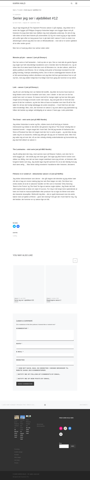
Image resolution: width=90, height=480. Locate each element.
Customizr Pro (25, 476)
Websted (20, 360)
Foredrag (17, 449)
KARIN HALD (22, 474)
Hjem (14, 10)
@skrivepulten (41, 426)
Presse (16, 463)
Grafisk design (18, 452)
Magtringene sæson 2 (54, 300)
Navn (19, 343)
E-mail (20, 351)
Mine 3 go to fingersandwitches (16, 423)
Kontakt (16, 454)
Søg (60, 443)
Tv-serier (20, 10)
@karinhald (40, 424)
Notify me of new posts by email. (34, 378)
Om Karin (17, 460)
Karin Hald (18, 22)
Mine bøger (17, 457)
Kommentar (22, 328)
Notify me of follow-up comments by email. (39, 374)
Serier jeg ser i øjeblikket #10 (24, 300)
